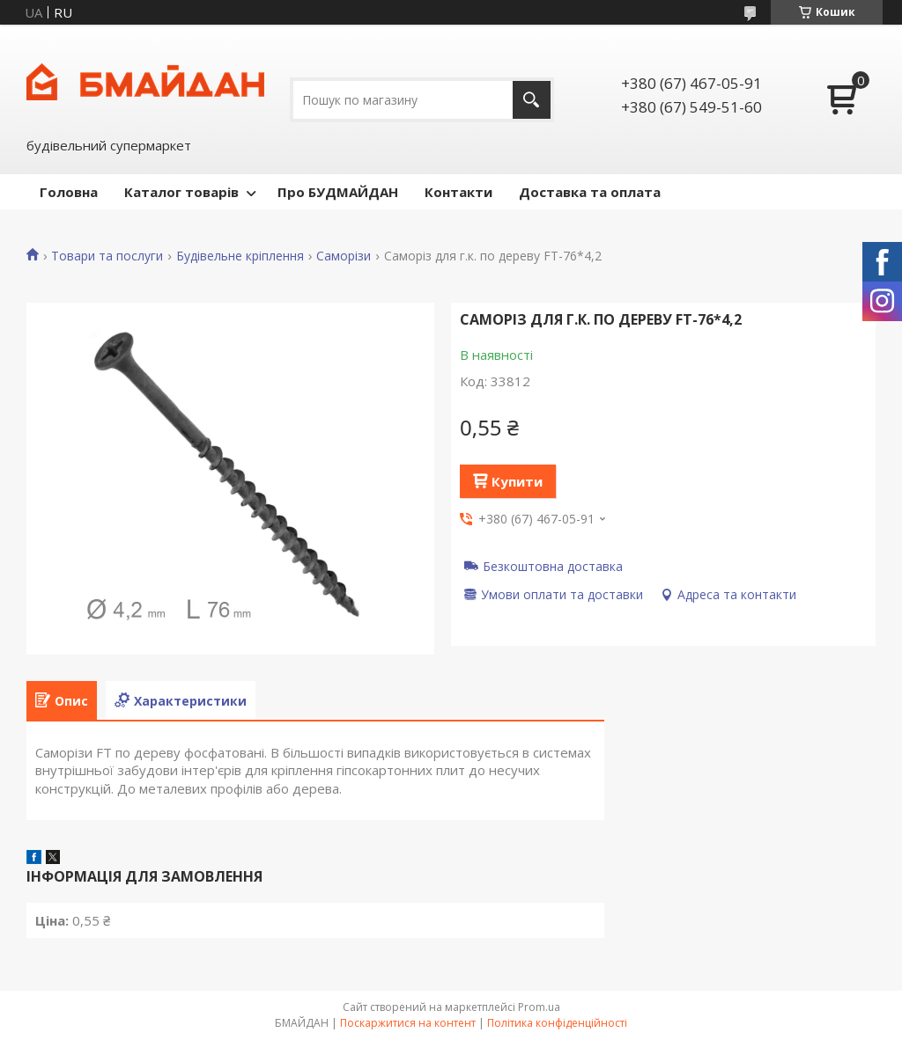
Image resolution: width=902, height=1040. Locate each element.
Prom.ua (539, 1007)
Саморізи (343, 256)
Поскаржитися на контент (408, 1022)
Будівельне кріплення (240, 256)
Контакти (458, 192)
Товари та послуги (107, 256)
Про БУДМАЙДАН (337, 192)
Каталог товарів (181, 192)
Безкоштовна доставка (553, 566)
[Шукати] (532, 100)
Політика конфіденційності (557, 1022)
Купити (517, 481)
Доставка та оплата (590, 192)
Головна (69, 192)
